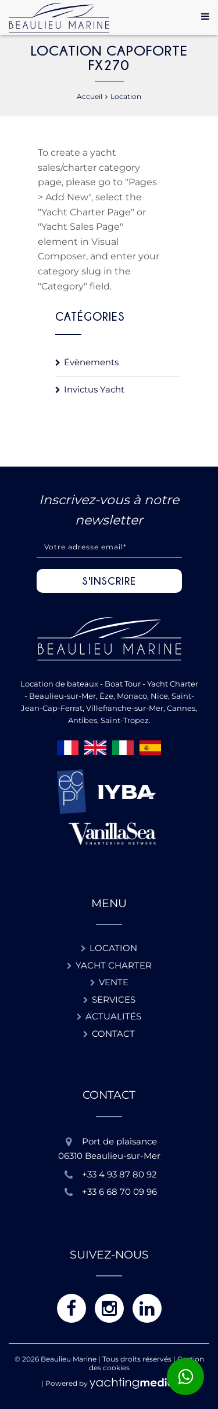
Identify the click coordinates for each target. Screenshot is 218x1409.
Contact (113, 1033)
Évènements (91, 362)
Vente (113, 982)
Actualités (113, 1016)
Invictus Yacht (94, 389)
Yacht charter (114, 965)
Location (113, 947)
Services (113, 999)
